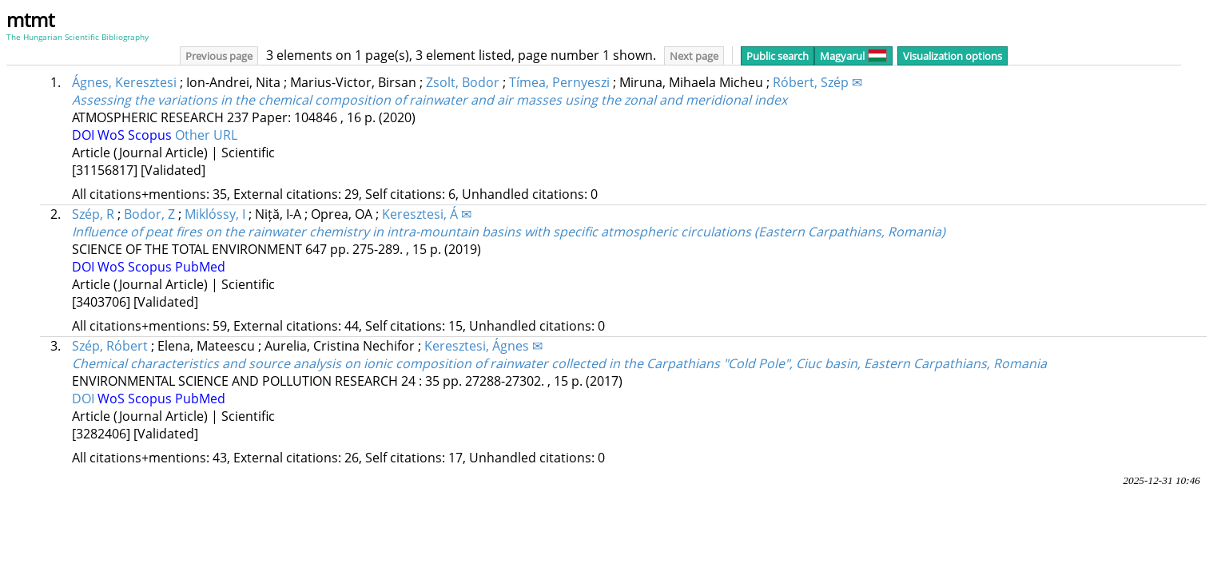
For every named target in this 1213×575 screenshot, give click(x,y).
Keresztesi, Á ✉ (426, 214)
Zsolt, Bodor (462, 82)
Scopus (151, 135)
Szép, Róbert (110, 346)
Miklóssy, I (215, 214)
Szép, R (93, 214)
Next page (694, 56)
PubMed (200, 267)
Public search (777, 56)
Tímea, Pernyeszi (559, 82)
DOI (84, 135)
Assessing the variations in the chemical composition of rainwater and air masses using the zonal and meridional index (429, 100)
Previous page (219, 56)
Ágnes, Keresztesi (124, 82)
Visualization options (952, 56)
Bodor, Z (149, 214)
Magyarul (853, 56)
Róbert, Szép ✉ (817, 82)
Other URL (206, 135)
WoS (112, 135)
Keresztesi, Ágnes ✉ (483, 346)
